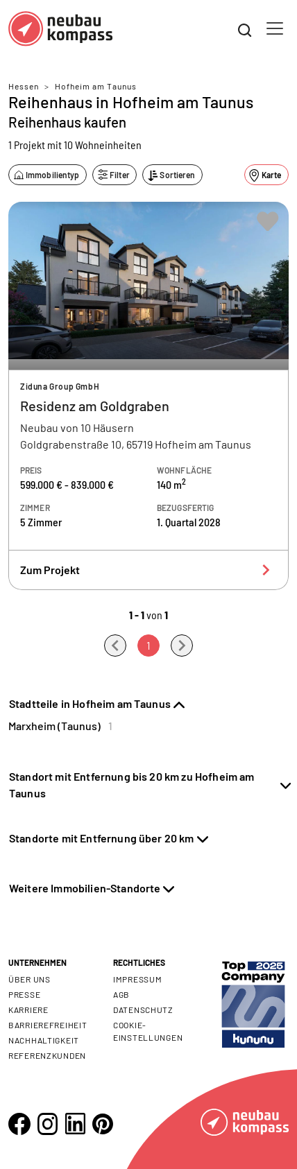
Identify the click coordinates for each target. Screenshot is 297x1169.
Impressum (137, 979)
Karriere (28, 1009)
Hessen (23, 86)
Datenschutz (143, 1009)
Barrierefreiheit (47, 1025)
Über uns (29, 979)
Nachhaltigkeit (43, 1040)
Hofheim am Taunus (96, 86)
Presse (24, 994)
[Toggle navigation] (275, 28)
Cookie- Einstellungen (148, 1031)
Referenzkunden (47, 1055)
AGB (121, 994)
